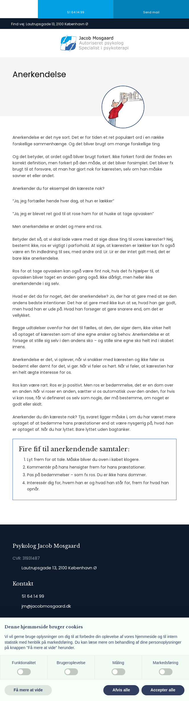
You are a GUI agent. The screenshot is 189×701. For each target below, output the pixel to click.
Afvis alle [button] (121, 690)
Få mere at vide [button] (28, 690)
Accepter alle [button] (163, 690)
